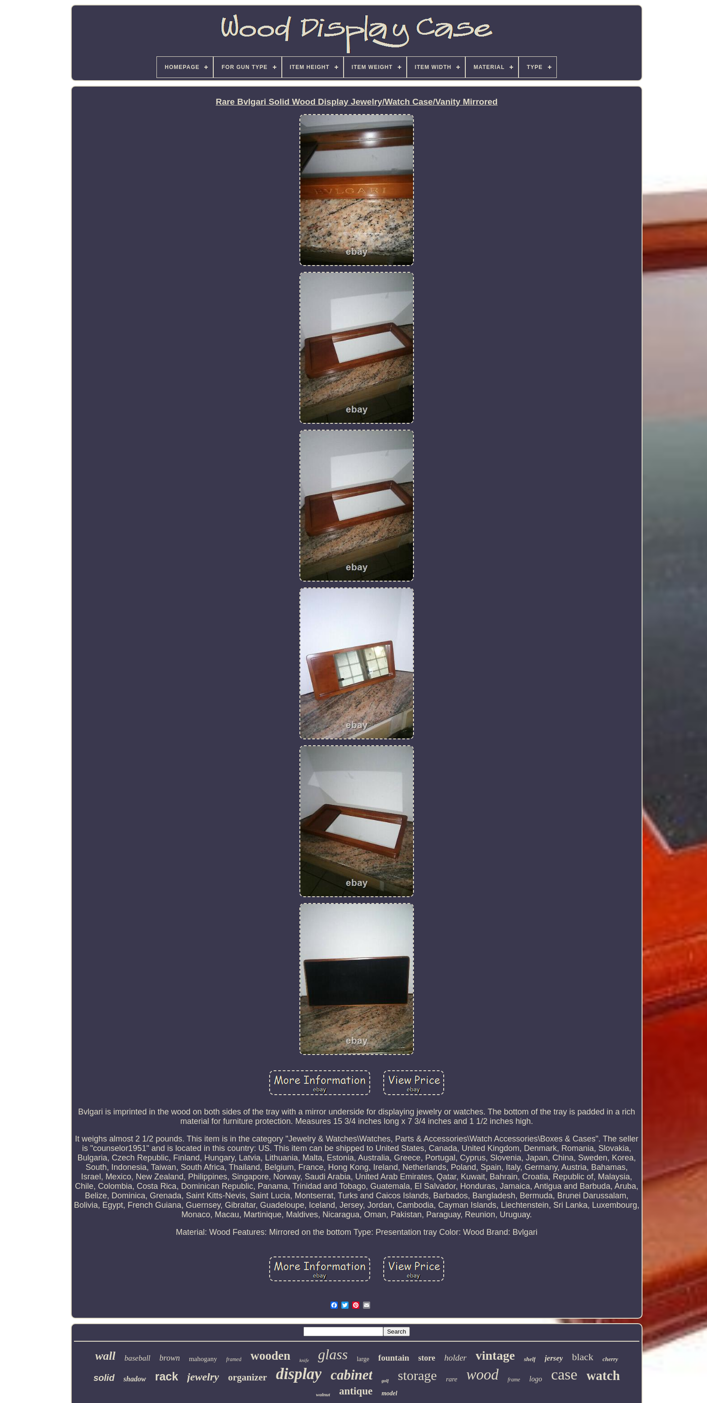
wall (105, 1355)
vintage (495, 1355)
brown (170, 1357)
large (363, 1359)
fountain (393, 1357)
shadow (135, 1379)
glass (333, 1354)
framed (233, 1359)
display (298, 1374)
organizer (247, 1377)
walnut (323, 1394)
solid (104, 1378)
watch (603, 1375)
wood (482, 1374)
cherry (610, 1359)
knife (304, 1360)
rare (451, 1379)
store (427, 1357)
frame (514, 1379)
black (582, 1356)
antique (355, 1391)
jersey (554, 1358)
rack (166, 1376)
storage (417, 1375)
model (389, 1393)
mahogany (203, 1358)
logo (535, 1379)
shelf (530, 1359)
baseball (137, 1358)
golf (385, 1380)
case (564, 1374)
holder (455, 1357)
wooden (270, 1355)
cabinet (351, 1375)
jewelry (203, 1377)
